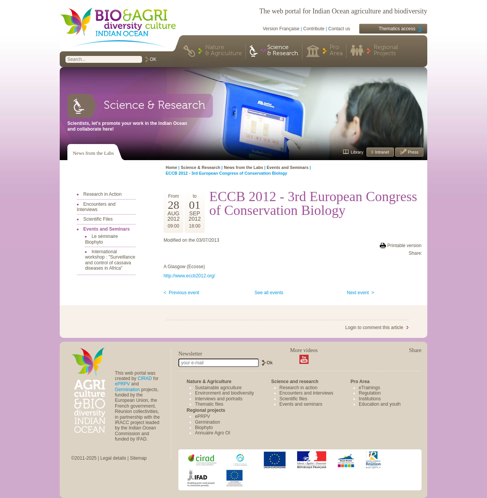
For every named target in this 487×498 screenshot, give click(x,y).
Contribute (313, 28)
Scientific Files (98, 219)
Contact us (339, 28)
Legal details (113, 458)
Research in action (298, 387)
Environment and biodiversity (224, 393)
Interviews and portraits (218, 398)
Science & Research (282, 50)
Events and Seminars (106, 229)
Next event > (360, 292)
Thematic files (209, 404)
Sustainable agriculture (218, 387)
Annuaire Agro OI (212, 433)
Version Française (281, 28)
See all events (269, 292)
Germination (127, 389)
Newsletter (190, 353)
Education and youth (379, 404)
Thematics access (397, 28)
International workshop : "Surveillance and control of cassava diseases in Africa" (110, 260)
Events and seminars (300, 404)
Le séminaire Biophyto (101, 239)
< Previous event (181, 292)
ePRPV (122, 384)
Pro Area (336, 50)
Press (412, 152)
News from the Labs (93, 153)
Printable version (404, 245)
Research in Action (102, 194)
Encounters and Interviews (96, 206)
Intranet (381, 152)
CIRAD (144, 378)
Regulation (370, 393)
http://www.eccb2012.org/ (189, 275)
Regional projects (206, 410)
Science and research (294, 381)
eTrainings (369, 387)
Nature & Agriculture (223, 50)
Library (357, 152)
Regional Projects (386, 50)
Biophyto (204, 427)
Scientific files (293, 398)
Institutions (370, 398)
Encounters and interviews (306, 393)
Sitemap (138, 458)
